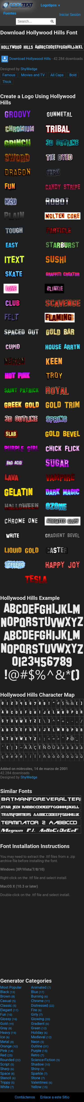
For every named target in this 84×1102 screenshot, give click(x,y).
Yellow (39, 1087)
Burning (39, 996)
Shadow (40, 1064)
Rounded (10, 1060)
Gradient (40, 1024)
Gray (6, 1028)
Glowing (40, 1019)
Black (7, 992)
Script (7, 1064)
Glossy (8, 1019)
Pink (6, 1051)
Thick (6, 82)
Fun (6, 1014)
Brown (7, 996)
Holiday (39, 1032)
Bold (72, 75)
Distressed (42, 1005)
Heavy (8, 1032)
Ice (4, 1037)
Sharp (7, 1069)
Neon (37, 1042)
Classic (8, 1005)
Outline (39, 1046)
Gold (7, 1024)
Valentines (41, 1082)
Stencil (7, 1078)
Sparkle (39, 1073)
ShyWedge (29, 69)
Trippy (7, 1082)
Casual (8, 1001)
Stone (38, 1078)
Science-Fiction (45, 1060)
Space (7, 1073)
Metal (7, 1042)
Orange (9, 1046)
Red (6, 1055)
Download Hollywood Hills (26, 59)
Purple (39, 1051)
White (7, 1087)
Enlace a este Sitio (54, 1097)
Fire (36, 1010)
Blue (37, 992)
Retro (37, 1055)
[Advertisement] (42, 936)
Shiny (37, 1069)
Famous (8, 75)
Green (39, 1028)
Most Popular (11, 987)
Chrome (40, 1001)
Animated (41, 987)
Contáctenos (25, 1097)
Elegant (9, 1010)
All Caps (57, 75)
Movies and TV (32, 75)
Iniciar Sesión (70, 15)
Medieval (41, 1037)
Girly (37, 1014)
